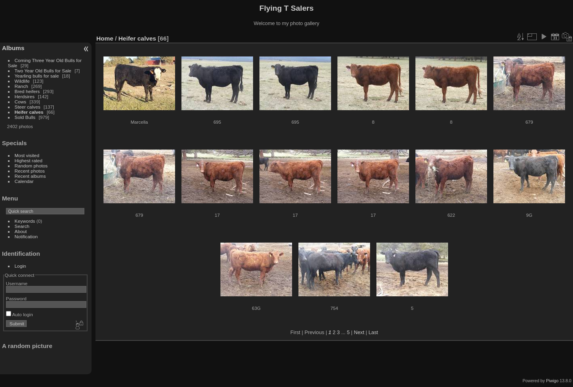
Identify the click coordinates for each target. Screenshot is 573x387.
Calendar (24, 181)
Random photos (31, 165)
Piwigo (552, 380)
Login (20, 265)
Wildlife (22, 81)
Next (359, 332)
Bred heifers (28, 91)
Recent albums (30, 176)
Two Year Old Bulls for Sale (43, 70)
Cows (20, 101)
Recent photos (30, 170)
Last (373, 332)
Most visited (27, 155)
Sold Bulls (25, 117)
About (21, 231)
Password (16, 298)
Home (104, 38)
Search (22, 226)
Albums (13, 48)
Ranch (21, 86)
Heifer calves (29, 112)
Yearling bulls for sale (37, 75)
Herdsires (25, 96)
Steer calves (28, 106)
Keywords (25, 221)
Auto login (19, 314)
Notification (26, 236)
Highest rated (29, 160)
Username (16, 283)
